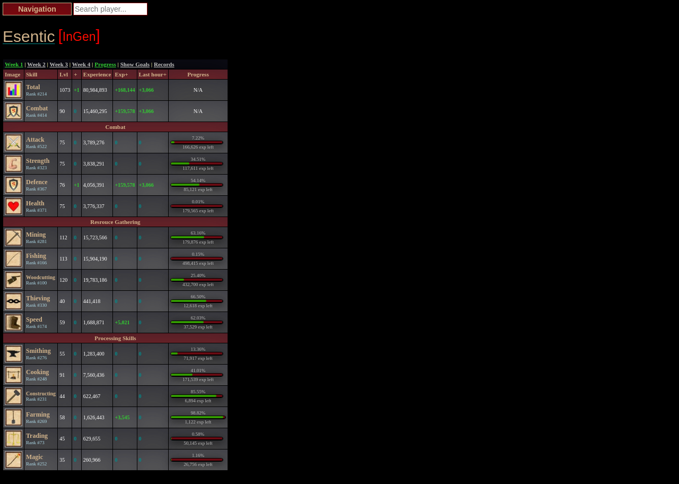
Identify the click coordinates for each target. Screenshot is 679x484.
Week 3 (59, 64)
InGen (79, 35)
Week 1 (14, 64)
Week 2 (36, 64)
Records (164, 64)
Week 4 (81, 64)
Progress (105, 64)
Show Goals (135, 64)
